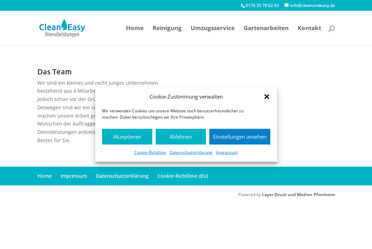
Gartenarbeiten (266, 29)
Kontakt (309, 29)
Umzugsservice (213, 29)
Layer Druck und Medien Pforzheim (298, 194)
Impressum (227, 152)
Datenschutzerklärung (191, 152)
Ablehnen (181, 136)
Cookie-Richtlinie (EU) (182, 176)
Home (135, 29)
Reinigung (167, 29)
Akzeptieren (127, 136)
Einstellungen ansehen (239, 136)
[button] (266, 96)
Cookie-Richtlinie (150, 152)
